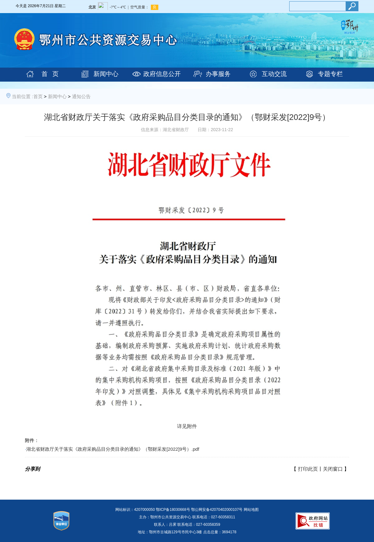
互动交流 (274, 73)
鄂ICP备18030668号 (173, 509)
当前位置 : (22, 96)
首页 (38, 96)
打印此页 (308, 469)
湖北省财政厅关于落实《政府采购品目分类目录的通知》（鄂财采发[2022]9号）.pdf (112, 449)
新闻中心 (106, 73)
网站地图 (251, 509)
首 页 (50, 73)
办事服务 (218, 73)
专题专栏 (330, 73)
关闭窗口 (333, 469)
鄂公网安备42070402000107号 (216, 509)
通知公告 (81, 96)
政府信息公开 (162, 73)
